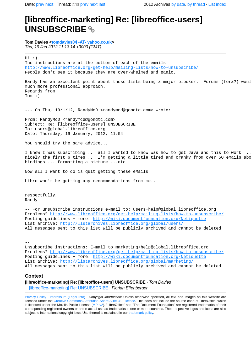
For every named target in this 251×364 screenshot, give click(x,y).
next (49, 4)
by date (178, 4)
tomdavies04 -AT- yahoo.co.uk (82, 42)
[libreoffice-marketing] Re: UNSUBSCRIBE (68, 335)
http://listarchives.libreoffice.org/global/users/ (121, 261)
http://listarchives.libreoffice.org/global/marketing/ (126, 307)
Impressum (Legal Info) (67, 344)
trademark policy (141, 360)
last (102, 4)
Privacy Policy (35, 344)
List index (217, 4)
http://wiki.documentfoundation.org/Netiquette (149, 255)
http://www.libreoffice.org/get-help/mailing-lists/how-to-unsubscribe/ (111, 70)
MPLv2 (98, 352)
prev (40, 4)
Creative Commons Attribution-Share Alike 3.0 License (94, 348)
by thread (196, 4)
